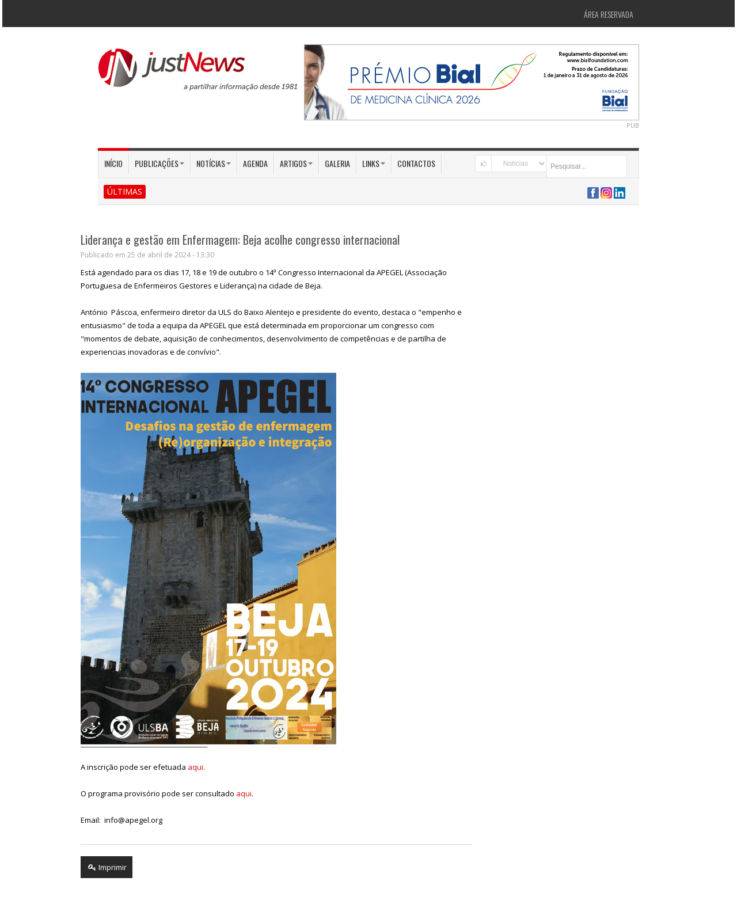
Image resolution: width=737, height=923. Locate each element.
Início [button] (113, 163)
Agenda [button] (255, 163)
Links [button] (373, 163)
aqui (195, 767)
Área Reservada (608, 14)
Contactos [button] (416, 163)
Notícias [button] (213, 163)
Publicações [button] (159, 163)
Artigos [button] (296, 163)
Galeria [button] (337, 163)
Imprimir (106, 867)
